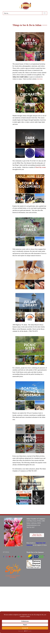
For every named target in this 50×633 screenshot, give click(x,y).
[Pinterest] (12, 556)
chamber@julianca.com (33, 525)
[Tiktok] (15, 556)
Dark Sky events (41, 167)
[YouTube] (9, 556)
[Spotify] (18, 556)
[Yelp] (21, 556)
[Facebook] (3, 556)
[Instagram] (6, 556)
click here (40, 79)
